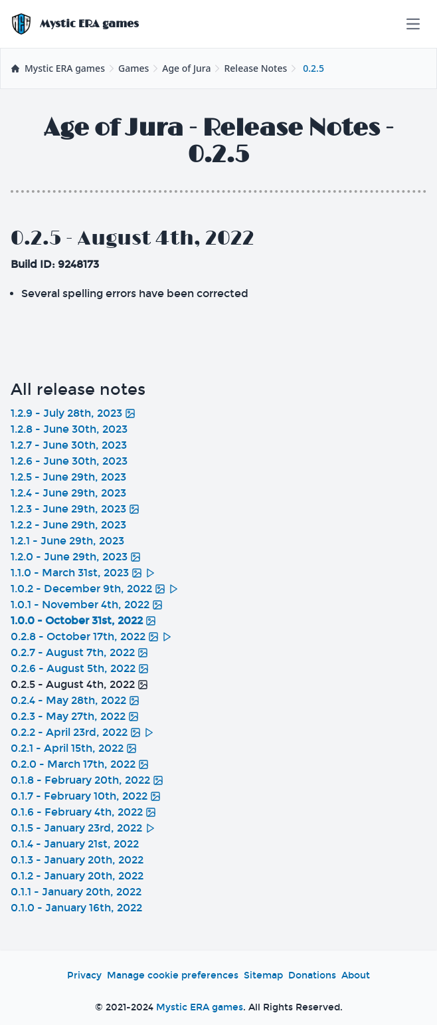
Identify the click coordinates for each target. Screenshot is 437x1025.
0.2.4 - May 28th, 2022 (75, 700)
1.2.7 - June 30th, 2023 (69, 445)
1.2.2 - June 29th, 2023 (68, 524)
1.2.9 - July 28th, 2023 (73, 413)
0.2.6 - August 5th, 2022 (80, 668)
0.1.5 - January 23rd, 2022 (83, 828)
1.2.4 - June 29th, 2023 (68, 493)
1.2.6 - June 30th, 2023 (69, 461)
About (355, 975)
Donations (312, 975)
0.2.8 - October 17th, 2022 (91, 636)
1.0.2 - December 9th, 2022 (95, 588)
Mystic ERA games (199, 1007)
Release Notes (255, 68)
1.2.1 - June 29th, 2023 (67, 540)
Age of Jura (186, 68)
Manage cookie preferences (172, 975)
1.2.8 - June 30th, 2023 (69, 429)
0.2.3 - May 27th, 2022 (75, 716)
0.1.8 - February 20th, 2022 (87, 780)
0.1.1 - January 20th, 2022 (76, 891)
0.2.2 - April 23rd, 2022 (82, 732)
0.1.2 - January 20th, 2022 (77, 875)
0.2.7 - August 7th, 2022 (79, 652)
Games (133, 68)
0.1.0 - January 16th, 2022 (76, 907)
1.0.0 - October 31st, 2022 (83, 620)
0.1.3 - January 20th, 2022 (77, 860)
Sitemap (263, 975)
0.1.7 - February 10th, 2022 (86, 796)
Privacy (84, 975)
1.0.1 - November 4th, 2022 (87, 604)
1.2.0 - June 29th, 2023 (76, 556)
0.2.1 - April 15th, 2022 (74, 748)
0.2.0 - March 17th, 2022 (80, 764)
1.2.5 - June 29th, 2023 (68, 477)
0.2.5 (313, 68)
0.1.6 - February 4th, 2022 (83, 812)
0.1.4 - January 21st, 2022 (75, 844)
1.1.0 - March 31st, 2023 (83, 572)
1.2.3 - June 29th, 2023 (75, 509)
